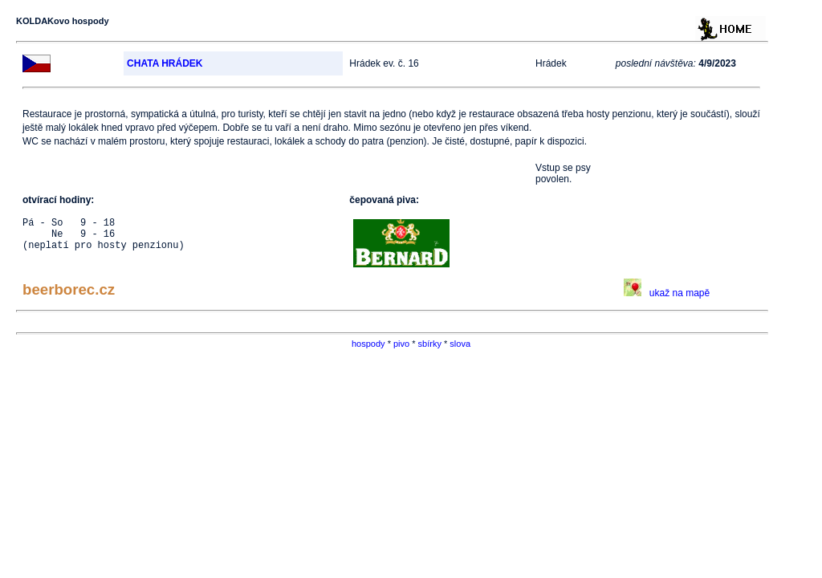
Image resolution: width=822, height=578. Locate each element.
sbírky (430, 343)
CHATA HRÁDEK (164, 63)
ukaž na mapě (667, 293)
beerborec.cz (68, 289)
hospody (368, 343)
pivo (401, 343)
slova (460, 343)
